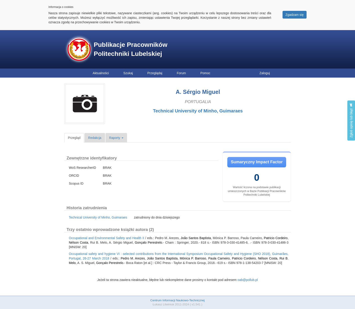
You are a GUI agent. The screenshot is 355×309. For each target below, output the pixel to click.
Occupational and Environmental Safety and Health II (106, 238)
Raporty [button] (116, 138)
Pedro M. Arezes (133, 258)
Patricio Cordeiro (276, 238)
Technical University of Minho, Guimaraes (198, 110)
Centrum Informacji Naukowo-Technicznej (177, 300)
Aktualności (101, 73)
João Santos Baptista (196, 238)
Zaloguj (264, 73)
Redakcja (94, 138)
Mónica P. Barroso (193, 258)
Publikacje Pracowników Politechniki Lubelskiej (130, 49)
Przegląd (74, 138)
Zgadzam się (294, 15)
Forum (181, 73)
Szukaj (128, 73)
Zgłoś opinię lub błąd (351, 120)
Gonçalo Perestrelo (148, 242)
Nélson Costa (78, 242)
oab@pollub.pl (247, 280)
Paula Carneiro (219, 258)
